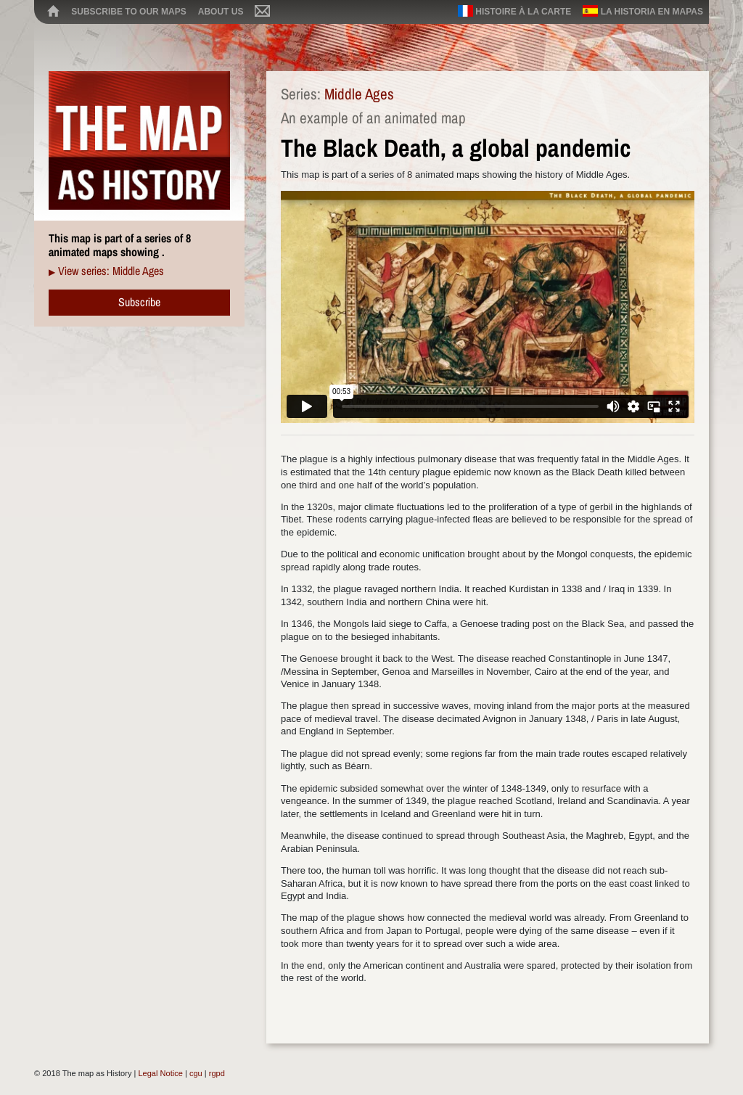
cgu (195, 1073)
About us (221, 12)
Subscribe (139, 301)
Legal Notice (160, 1073)
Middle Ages (359, 94)
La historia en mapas (643, 11)
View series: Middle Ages (111, 270)
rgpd (217, 1073)
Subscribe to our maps (128, 12)
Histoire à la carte (514, 11)
